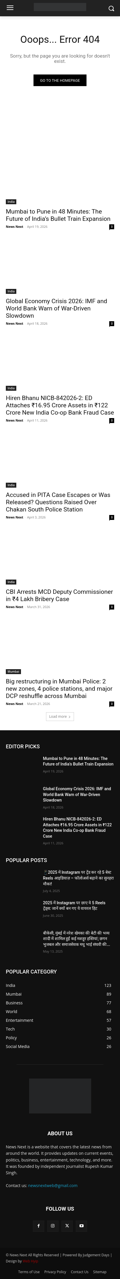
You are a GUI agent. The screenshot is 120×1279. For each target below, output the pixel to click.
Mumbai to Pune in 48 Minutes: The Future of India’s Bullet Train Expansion (58, 215)
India (11, 202)
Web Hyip (30, 1261)
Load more (60, 716)
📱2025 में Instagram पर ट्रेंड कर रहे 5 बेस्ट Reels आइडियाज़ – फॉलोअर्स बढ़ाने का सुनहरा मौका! (78, 878)
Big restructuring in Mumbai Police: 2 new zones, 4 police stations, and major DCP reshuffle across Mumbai (59, 688)
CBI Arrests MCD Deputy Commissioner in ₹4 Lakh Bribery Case (59, 595)
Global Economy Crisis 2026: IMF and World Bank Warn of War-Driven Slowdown (56, 308)
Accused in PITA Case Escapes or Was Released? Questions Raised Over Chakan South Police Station (58, 502)
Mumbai (13, 671)
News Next (14, 226)
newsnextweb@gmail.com (53, 1185)
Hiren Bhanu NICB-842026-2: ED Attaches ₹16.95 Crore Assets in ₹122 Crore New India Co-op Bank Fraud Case (60, 405)
